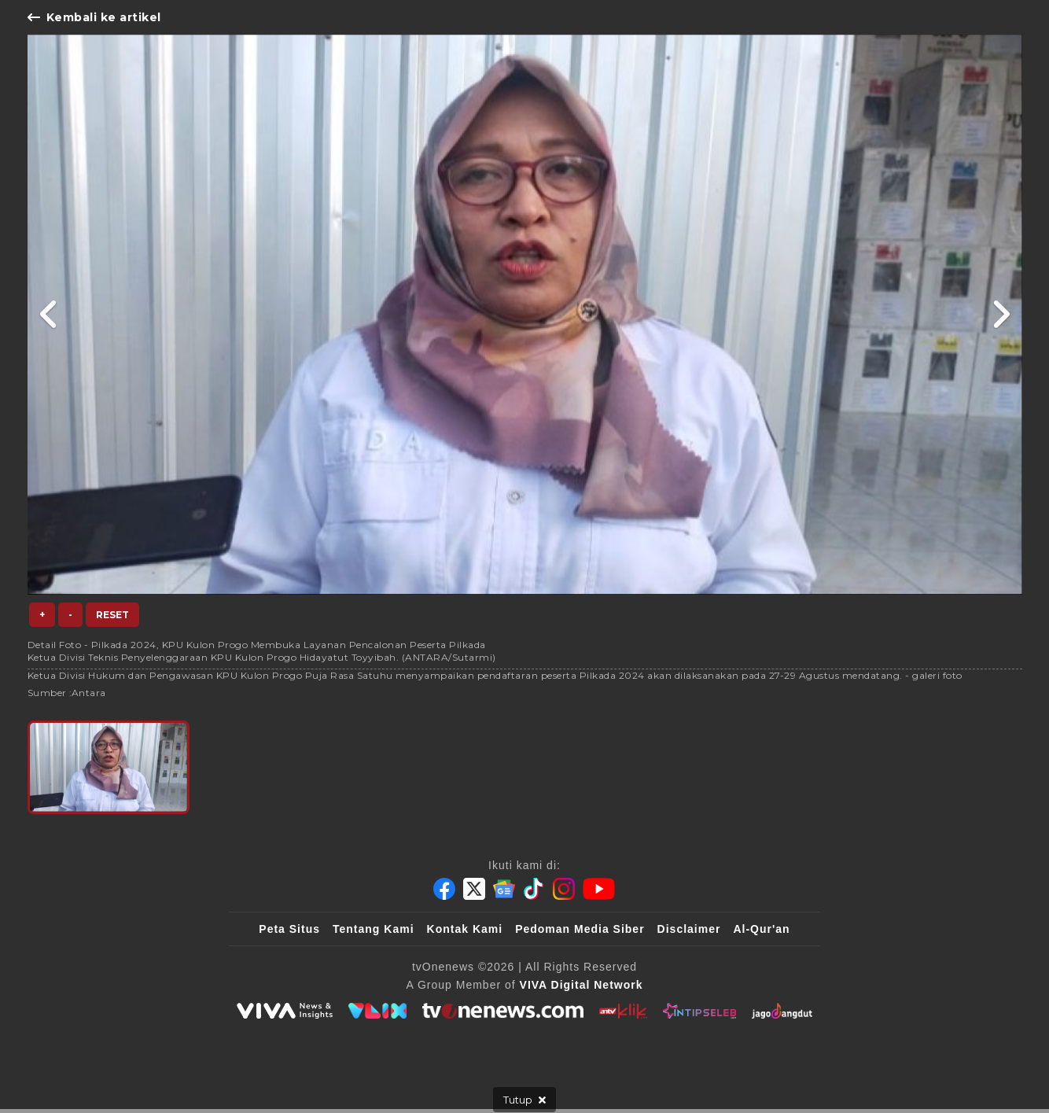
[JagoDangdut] (782, 1011)
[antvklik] (623, 1011)
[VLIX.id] (377, 1011)
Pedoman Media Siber (579, 929)
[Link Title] (49, 315)
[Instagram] (564, 889)
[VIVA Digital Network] (581, 984)
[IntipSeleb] (699, 1011)
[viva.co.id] (285, 1011)
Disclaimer (689, 929)
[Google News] (504, 889)
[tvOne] (502, 1011)
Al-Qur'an (761, 929)
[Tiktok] (534, 889)
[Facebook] (444, 889)
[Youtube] (599, 889)
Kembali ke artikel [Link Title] (94, 17)
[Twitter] (474, 889)
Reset (112, 615)
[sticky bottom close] (524, 1099)
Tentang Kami (373, 929)
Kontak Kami (465, 929)
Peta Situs (289, 929)
